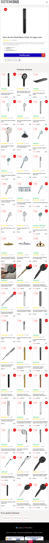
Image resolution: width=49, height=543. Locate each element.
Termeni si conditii (11, 532)
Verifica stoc (32, 55)
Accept (31, 541)
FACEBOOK (20, 528)
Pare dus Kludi (7, 518)
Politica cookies (38, 532)
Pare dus (26, 518)
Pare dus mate (17, 518)
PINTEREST (28, 528)
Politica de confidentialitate (25, 532)
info (14, 97)
